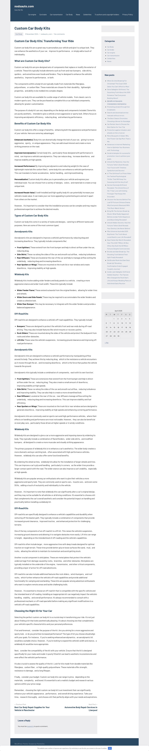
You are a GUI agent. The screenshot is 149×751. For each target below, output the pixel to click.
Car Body (69, 14)
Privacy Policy (127, 14)
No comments (59, 34)
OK (110, 748)
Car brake (43, 14)
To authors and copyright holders (107, 14)
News (78, 14)
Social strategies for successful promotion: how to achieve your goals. (118, 156)
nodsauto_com (46, 34)
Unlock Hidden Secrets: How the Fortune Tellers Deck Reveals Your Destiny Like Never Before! (118, 225)
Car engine (32, 14)
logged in (30, 726)
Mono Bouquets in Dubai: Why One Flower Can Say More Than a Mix (118, 139)
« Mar (107, 343)
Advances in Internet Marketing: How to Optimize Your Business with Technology (118, 147)
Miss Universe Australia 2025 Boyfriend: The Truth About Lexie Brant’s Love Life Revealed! (119, 234)
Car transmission (56, 14)
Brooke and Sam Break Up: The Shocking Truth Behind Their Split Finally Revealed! (118, 254)
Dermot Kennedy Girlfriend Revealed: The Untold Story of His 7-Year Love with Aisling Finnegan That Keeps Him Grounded (118, 191)
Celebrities (87, 14)
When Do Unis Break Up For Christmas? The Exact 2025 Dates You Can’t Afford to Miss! (118, 83)
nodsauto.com (26, 6)
